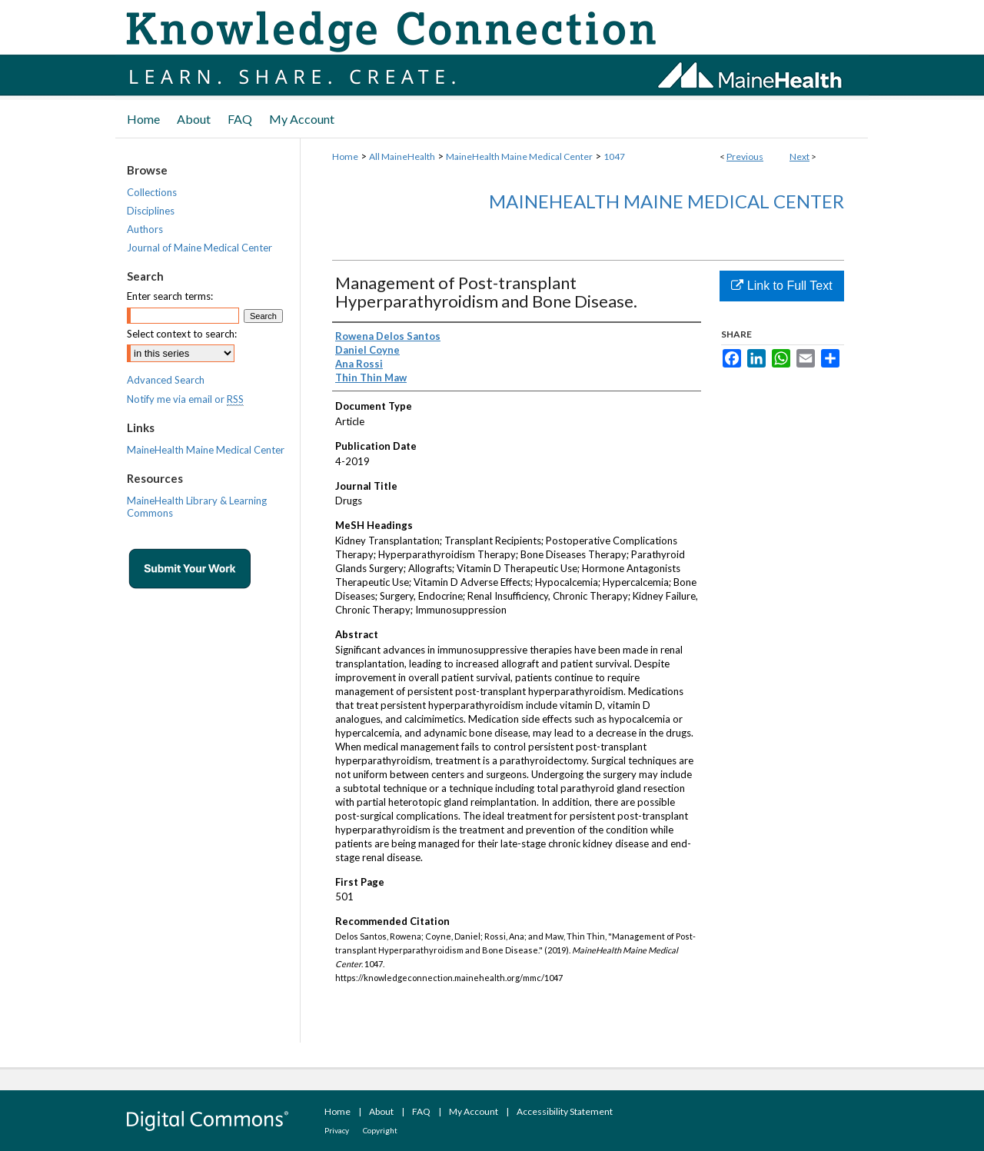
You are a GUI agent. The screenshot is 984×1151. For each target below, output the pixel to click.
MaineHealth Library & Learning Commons (197, 506)
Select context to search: (182, 334)
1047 (614, 156)
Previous (744, 156)
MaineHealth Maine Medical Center (519, 156)
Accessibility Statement (565, 1111)
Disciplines (151, 211)
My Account (473, 1111)
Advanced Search (165, 380)
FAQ (421, 1111)
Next (799, 156)
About (381, 1111)
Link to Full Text (781, 285)
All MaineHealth (402, 156)
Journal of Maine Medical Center (199, 247)
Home (345, 156)
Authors (145, 229)
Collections (152, 192)
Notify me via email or (185, 399)
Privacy (336, 1130)
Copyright (380, 1130)
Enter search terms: (170, 296)
